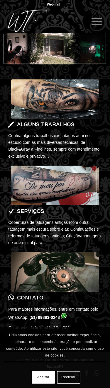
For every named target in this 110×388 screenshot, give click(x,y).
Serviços (30, 211)
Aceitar (43, 377)
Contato (30, 298)
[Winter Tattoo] (45, 21)
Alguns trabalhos (46, 124)
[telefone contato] (55, 272)
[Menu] (94, 21)
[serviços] (55, 185)
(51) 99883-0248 (45, 317)
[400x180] (55, 99)
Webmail (53, 4)
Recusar (68, 377)
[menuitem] (53, 4)
